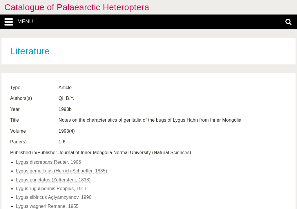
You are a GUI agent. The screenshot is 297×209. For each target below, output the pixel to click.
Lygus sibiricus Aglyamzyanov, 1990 (54, 197)
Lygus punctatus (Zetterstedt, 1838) (53, 179)
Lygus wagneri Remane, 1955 (47, 206)
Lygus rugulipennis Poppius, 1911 (51, 188)
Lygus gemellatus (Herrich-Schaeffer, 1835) (61, 170)
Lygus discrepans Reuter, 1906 (48, 162)
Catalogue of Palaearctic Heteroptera (76, 7)
